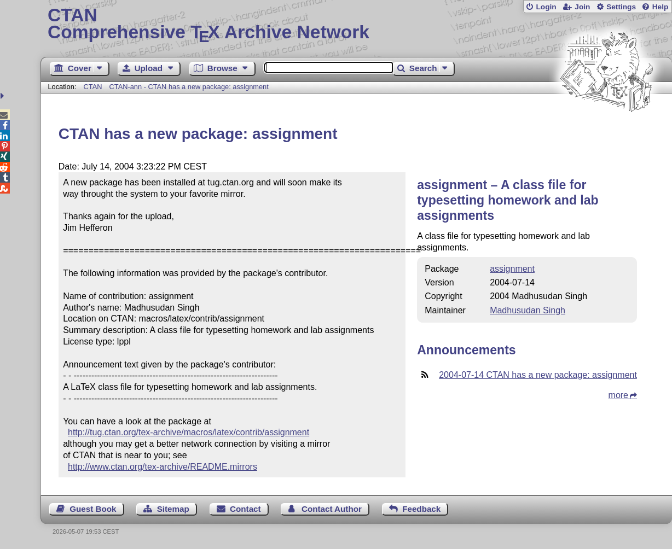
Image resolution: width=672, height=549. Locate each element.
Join (582, 7)
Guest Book (92, 508)
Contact (245, 508)
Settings (621, 7)
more (618, 395)
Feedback (421, 508)
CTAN (93, 87)
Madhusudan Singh (527, 310)
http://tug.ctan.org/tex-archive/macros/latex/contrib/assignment (188, 432)
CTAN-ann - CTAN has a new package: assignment (189, 87)
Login (546, 7)
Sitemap (173, 508)
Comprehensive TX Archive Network (356, 24)
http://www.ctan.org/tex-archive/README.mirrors (162, 466)
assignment (512, 268)
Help (660, 7)
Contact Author (332, 508)
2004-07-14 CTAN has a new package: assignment (538, 374)
